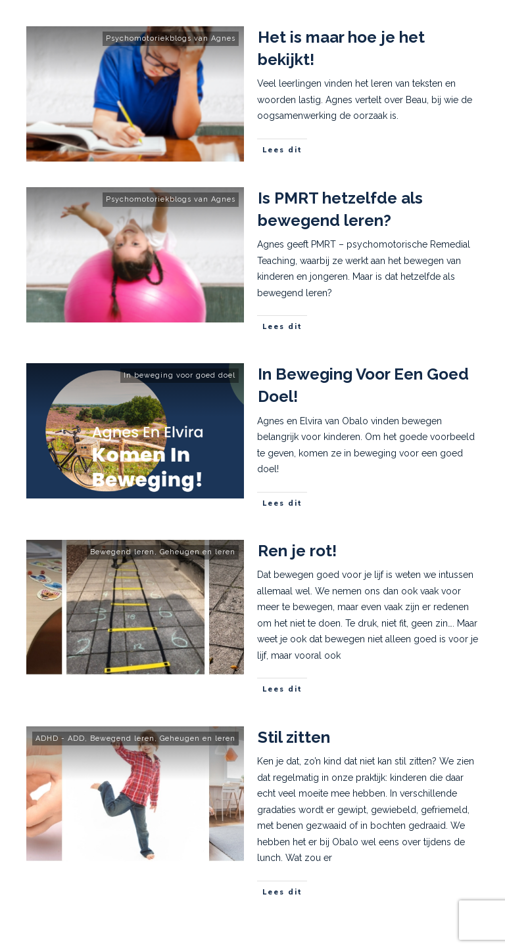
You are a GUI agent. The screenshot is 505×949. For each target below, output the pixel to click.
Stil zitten (294, 737)
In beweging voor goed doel (179, 375)
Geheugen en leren (197, 552)
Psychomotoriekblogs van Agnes (170, 38)
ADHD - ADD (60, 738)
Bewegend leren (122, 552)
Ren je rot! (297, 550)
